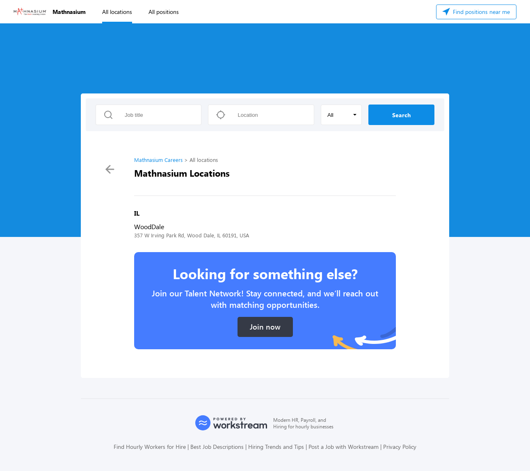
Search (401, 115)
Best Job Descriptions (217, 447)
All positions (163, 12)
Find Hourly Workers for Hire (150, 447)
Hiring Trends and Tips (276, 447)
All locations (117, 12)
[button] (341, 115)
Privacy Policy (399, 447)
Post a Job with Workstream (343, 447)
